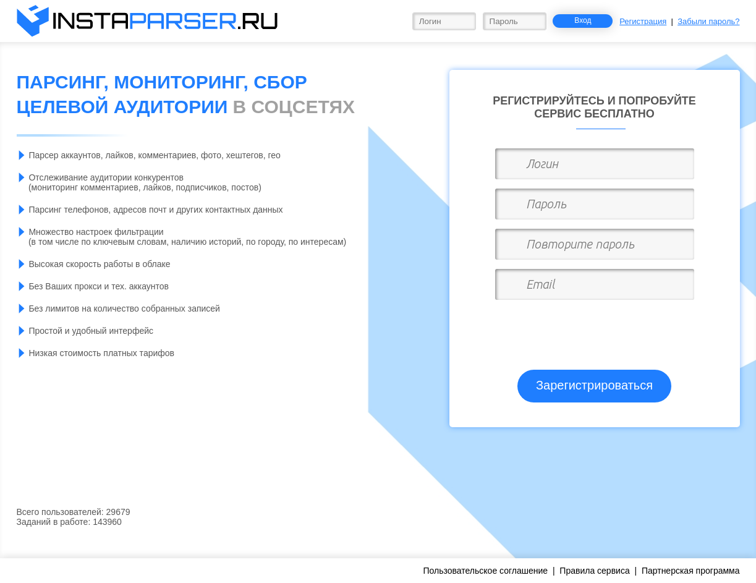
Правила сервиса (594, 571)
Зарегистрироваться (594, 385)
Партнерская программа (691, 571)
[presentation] (596, 329)
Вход (582, 20)
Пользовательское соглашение (485, 571)
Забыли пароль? (708, 21)
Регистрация (642, 21)
